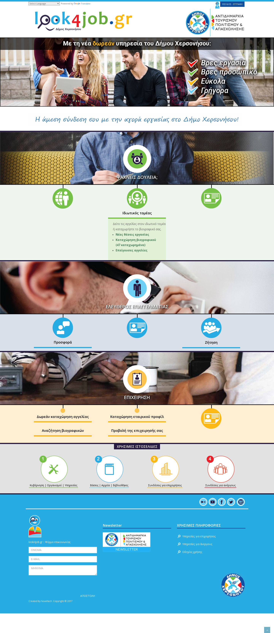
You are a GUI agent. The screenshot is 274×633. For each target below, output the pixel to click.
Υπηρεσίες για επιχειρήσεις (199, 536)
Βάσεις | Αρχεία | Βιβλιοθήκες (109, 485)
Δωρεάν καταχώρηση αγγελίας (63, 416)
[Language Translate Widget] (44, 3)
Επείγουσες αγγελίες (131, 250)
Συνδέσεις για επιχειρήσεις (165, 485)
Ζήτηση (211, 342)
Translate (82, 3)
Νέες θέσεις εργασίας (133, 235)
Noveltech (46, 601)
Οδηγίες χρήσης (192, 552)
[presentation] (57, 585)
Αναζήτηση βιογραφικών (63, 430)
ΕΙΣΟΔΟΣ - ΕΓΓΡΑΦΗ (232, 4)
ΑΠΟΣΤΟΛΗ (87, 596)
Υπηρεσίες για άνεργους (197, 544)
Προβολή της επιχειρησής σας (137, 430)
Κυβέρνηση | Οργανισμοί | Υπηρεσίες (53, 485)
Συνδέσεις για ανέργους (220, 485)
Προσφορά (63, 342)
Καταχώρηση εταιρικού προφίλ (137, 416)
